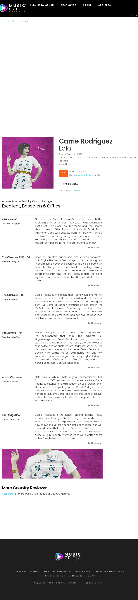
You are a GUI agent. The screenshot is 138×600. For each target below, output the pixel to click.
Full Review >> (95, 247)
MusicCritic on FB (83, 576)
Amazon (76, 190)
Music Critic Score (86, 175)
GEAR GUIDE (68, 5)
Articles (104, 5)
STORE (87, 5)
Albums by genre (42, 5)
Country (16, 21)
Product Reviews (56, 576)
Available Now (70, 183)
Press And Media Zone (110, 572)
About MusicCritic (27, 572)
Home (5, 21)
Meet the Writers (55, 572)
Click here (7, 493)
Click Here (52, 469)
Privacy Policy (81, 572)
